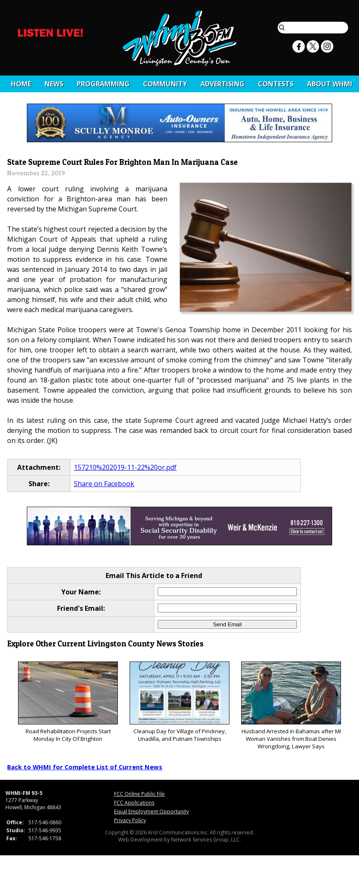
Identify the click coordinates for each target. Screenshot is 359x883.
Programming (103, 84)
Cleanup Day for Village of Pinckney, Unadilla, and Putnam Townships (179, 702)
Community (165, 84)
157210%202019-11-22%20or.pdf (125, 467)
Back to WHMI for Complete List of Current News (84, 767)
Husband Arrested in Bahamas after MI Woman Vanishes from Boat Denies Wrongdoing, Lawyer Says (291, 706)
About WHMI (329, 84)
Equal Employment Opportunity (151, 811)
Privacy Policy (130, 820)
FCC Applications (134, 802)
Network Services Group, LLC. (206, 839)
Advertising (222, 84)
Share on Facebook (104, 483)
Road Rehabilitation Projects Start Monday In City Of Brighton (67, 702)
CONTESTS (276, 84)
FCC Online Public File (139, 793)
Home (21, 84)
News (53, 84)
